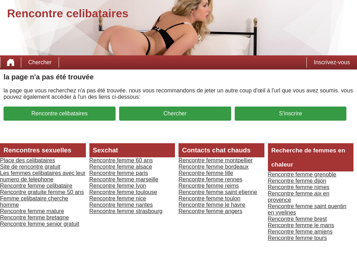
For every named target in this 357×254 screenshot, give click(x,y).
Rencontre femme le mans (301, 225)
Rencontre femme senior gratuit (39, 224)
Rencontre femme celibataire (36, 186)
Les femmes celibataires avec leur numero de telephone (43, 176)
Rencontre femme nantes (121, 205)
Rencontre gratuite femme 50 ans (42, 192)
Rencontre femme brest (297, 219)
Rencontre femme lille (205, 173)
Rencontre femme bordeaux (213, 167)
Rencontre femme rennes (210, 179)
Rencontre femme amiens (300, 232)
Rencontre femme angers (210, 211)
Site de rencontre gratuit (30, 167)
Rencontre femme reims (208, 186)
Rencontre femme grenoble (302, 174)
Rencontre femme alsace (120, 167)
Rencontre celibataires (59, 113)
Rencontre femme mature (32, 211)
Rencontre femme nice (117, 198)
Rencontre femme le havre (211, 205)
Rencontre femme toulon (209, 198)
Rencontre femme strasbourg (126, 211)
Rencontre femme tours (297, 238)
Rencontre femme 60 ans (121, 160)
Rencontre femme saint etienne (217, 192)
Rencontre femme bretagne (34, 217)
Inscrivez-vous (332, 62)
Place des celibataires (27, 160)
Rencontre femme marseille (124, 179)
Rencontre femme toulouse (123, 192)
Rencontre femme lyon (117, 186)
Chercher (40, 62)
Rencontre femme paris (118, 173)
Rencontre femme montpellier (215, 160)
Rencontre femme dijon (297, 181)
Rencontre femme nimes (298, 187)
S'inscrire (290, 113)
